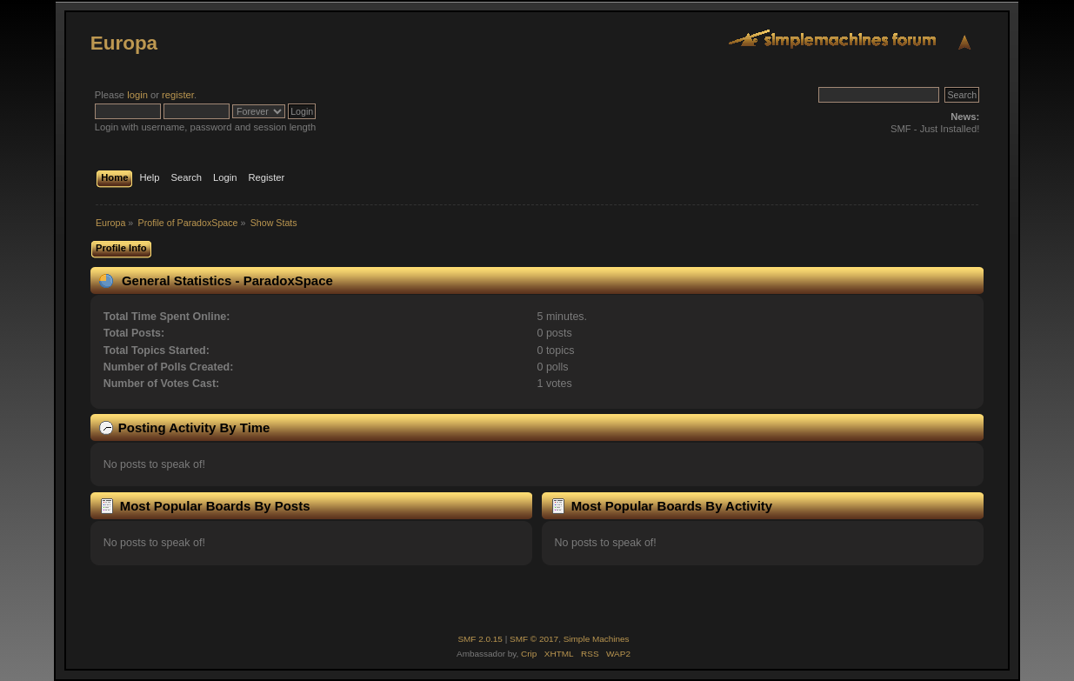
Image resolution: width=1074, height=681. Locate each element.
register (178, 95)
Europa (123, 43)
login (137, 95)
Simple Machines (597, 639)
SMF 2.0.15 (480, 639)
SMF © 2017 (534, 639)
